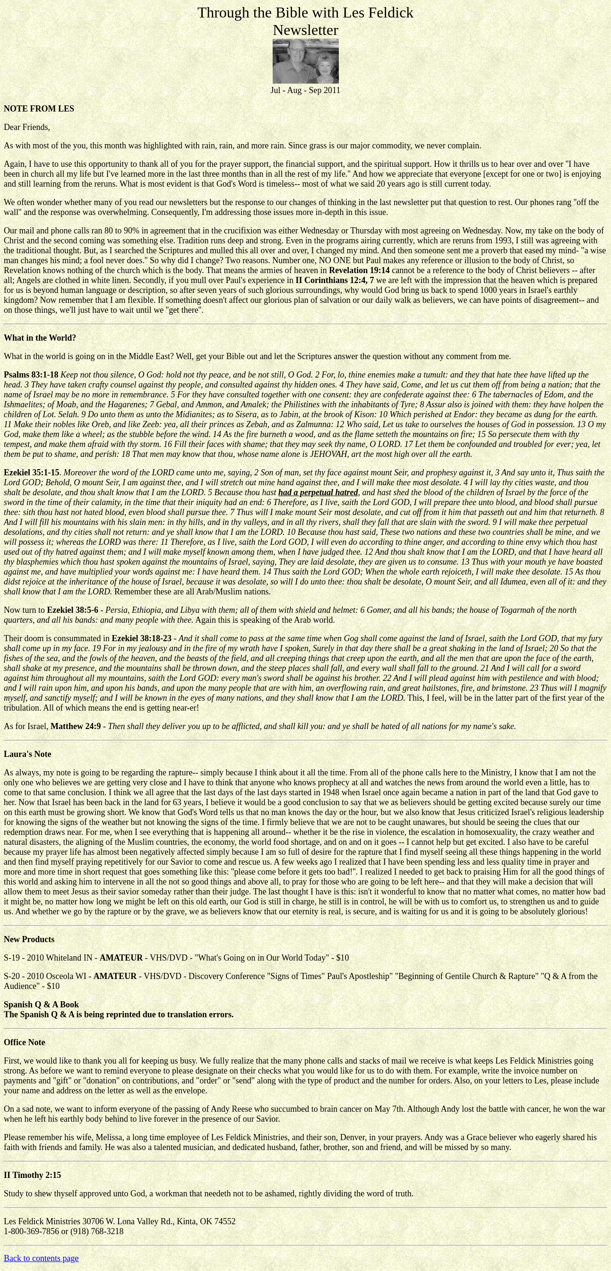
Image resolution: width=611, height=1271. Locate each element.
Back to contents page (41, 1258)
